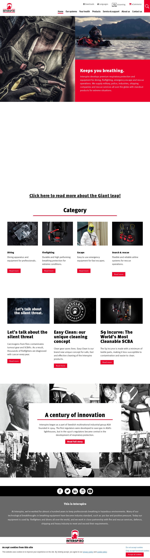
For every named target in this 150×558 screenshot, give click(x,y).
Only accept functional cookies (137, 551)
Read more (14, 270)
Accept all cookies (135, 555)
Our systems (71, 11)
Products (96, 11)
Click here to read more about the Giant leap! (75, 195)
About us (126, 11)
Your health (84, 11)
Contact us (137, 11)
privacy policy (88, 552)
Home (60, 11)
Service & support (111, 11)
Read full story (75, 441)
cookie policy (102, 552)
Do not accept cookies (134, 547)
